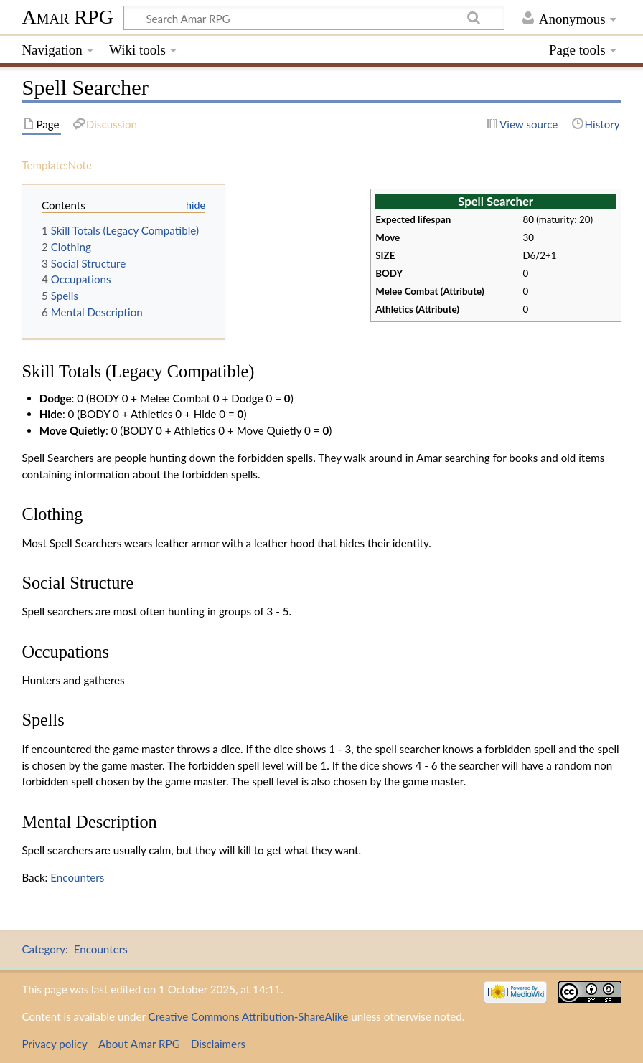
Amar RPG (67, 17)
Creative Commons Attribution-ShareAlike (249, 1016)
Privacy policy (54, 1043)
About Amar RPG (139, 1043)
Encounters (77, 877)
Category (43, 948)
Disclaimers (218, 1043)
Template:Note (57, 165)
